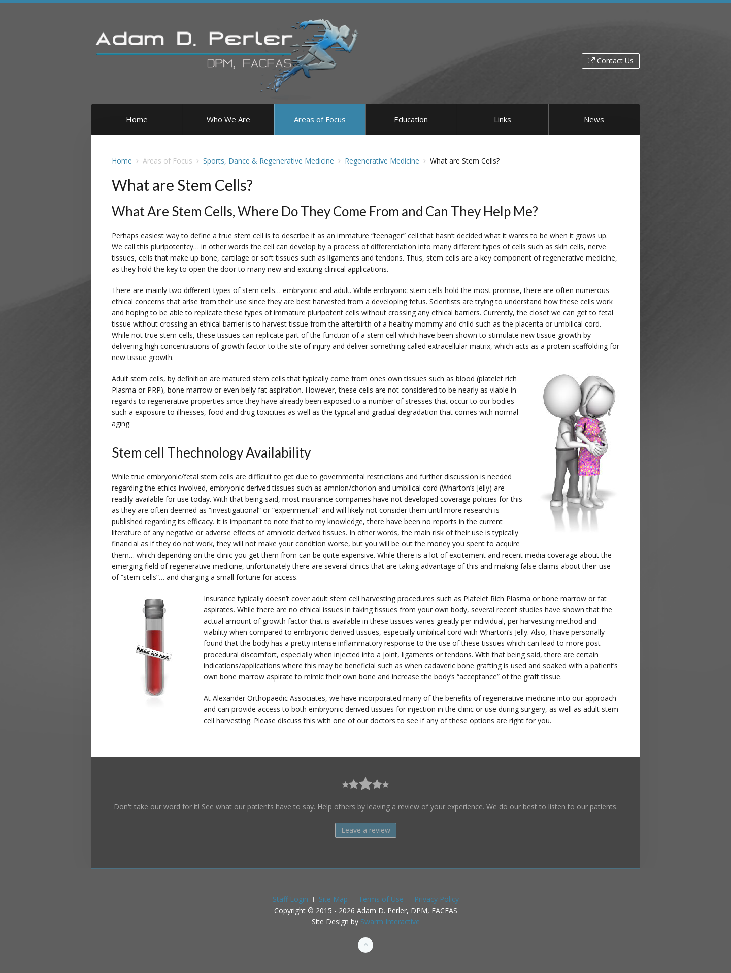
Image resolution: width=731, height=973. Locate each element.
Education (411, 119)
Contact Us (611, 61)
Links (502, 119)
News (594, 119)
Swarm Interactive (390, 921)
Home (137, 119)
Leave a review (365, 830)
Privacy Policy (436, 899)
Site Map (333, 899)
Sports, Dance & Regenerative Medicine (268, 161)
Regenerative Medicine (382, 161)
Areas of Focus (320, 119)
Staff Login (290, 899)
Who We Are (228, 119)
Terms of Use (381, 899)
